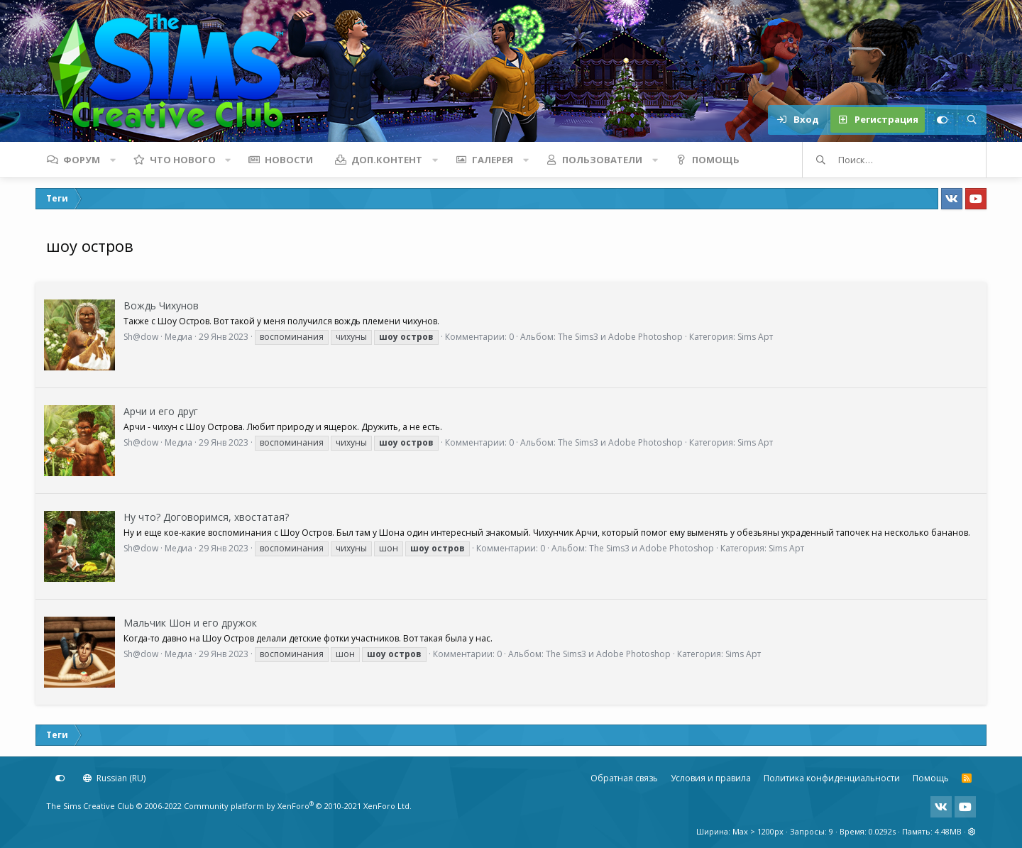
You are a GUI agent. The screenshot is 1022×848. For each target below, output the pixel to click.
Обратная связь (624, 778)
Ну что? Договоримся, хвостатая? (206, 517)
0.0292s (882, 831)
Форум (81, 159)
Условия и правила (711, 778)
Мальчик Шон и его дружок (190, 622)
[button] (113, 159)
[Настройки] (942, 120)
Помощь (716, 159)
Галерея (492, 159)
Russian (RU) (114, 778)
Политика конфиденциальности (832, 778)
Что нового (183, 159)
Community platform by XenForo (298, 805)
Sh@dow (140, 337)
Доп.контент (386, 159)
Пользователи (602, 159)
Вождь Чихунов (161, 305)
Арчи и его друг (160, 411)
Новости (289, 159)
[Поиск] (972, 120)
